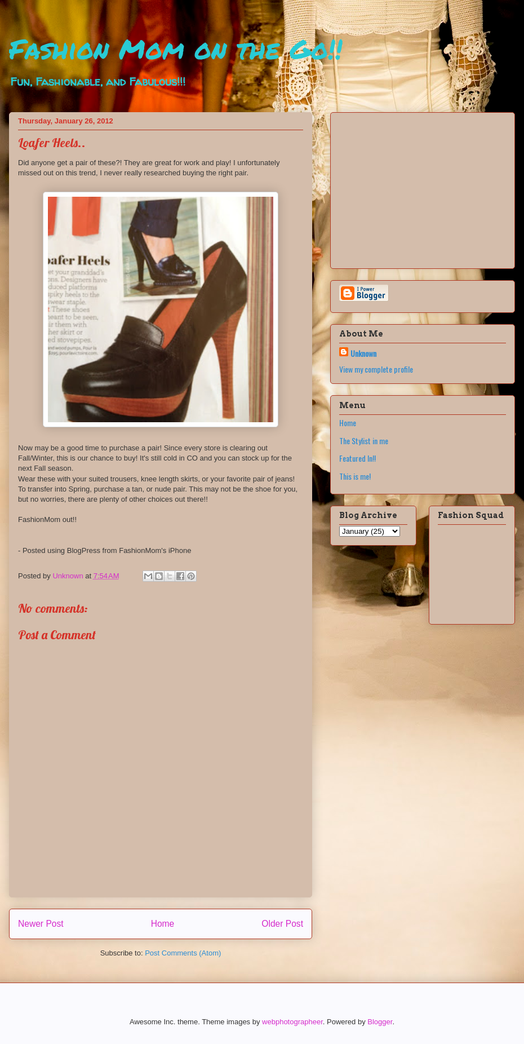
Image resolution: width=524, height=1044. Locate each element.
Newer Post (41, 923)
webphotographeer (292, 1022)
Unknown (363, 353)
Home (163, 923)
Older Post (282, 923)
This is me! (355, 476)
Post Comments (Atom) (183, 953)
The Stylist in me (363, 440)
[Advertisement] (409, 187)
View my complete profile (376, 369)
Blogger (379, 1022)
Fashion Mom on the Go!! (176, 48)
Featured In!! (357, 458)
